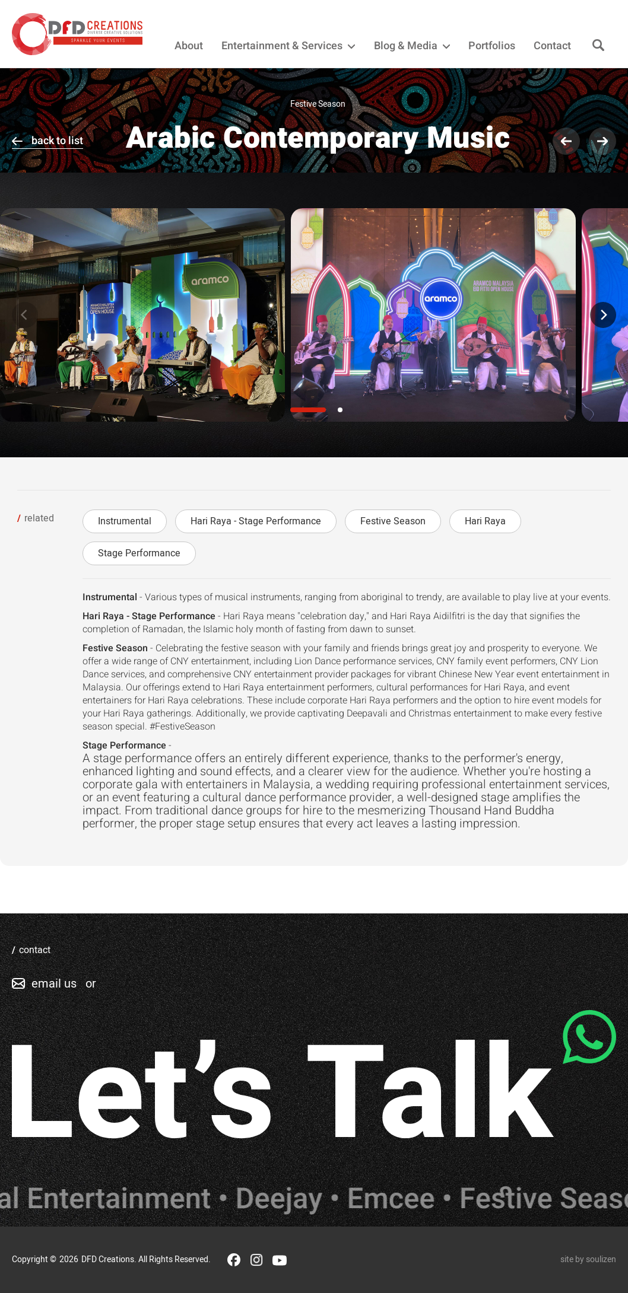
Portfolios (491, 46)
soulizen (601, 1259)
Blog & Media (412, 46)
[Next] (603, 315)
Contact (552, 46)
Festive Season (393, 521)
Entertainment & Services (288, 46)
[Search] (598, 46)
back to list (57, 141)
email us (54, 983)
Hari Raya (485, 521)
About (189, 46)
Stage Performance (139, 553)
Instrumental (124, 521)
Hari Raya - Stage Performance (256, 521)
